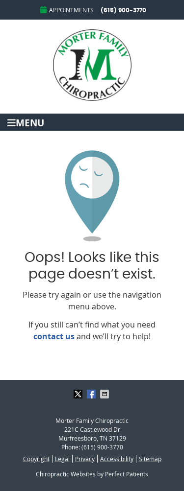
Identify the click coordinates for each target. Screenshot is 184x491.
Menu (25, 122)
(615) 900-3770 (123, 10)
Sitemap (150, 459)
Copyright (36, 459)
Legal (62, 459)
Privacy (85, 459)
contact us (54, 336)
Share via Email (105, 394)
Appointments (67, 10)
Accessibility (116, 459)
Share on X (79, 394)
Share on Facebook (92, 394)
